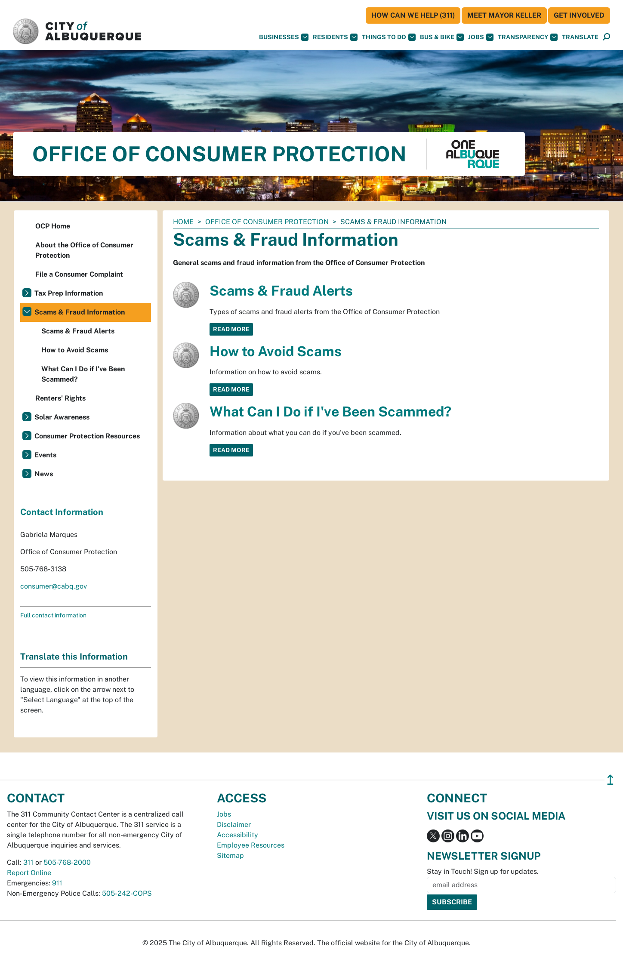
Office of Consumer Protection (267, 222)
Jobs (480, 37)
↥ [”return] (610, 780)
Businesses (283, 37)
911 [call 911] (57, 883)
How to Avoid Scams (276, 351)
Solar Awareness (61, 417)
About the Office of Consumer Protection (84, 250)
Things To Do (389, 37)
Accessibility (237, 835)
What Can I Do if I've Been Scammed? (330, 411)
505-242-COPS (127, 893)
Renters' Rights (60, 398)
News (43, 474)
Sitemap (230, 855)
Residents (335, 37)
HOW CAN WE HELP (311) (413, 15)
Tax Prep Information (68, 293)
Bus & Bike (442, 37)
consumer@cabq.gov (53, 586)
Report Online (29, 873)
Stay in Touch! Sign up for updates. (483, 871)
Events (45, 455)
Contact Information (61, 512)
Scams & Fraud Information (79, 312)
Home (183, 222)
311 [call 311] (28, 862)
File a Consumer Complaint (79, 274)
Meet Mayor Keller (504, 15)
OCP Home (52, 226)
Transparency (528, 37)
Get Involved (579, 15)
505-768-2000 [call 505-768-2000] (67, 862)
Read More (231, 329)
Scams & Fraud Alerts (281, 291)
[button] (580, 37)
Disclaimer (234, 824)
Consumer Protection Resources (87, 436)
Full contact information (53, 615)
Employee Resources (250, 845)
